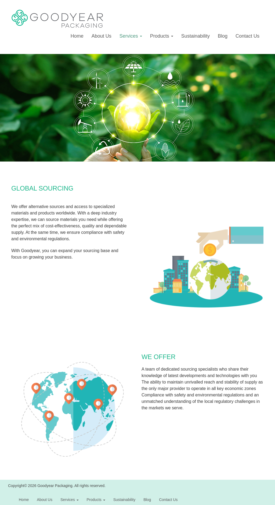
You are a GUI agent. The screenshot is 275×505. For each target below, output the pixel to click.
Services (131, 36)
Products (161, 36)
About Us (101, 36)
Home (77, 36)
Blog (222, 36)
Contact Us (247, 36)
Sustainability (195, 36)
